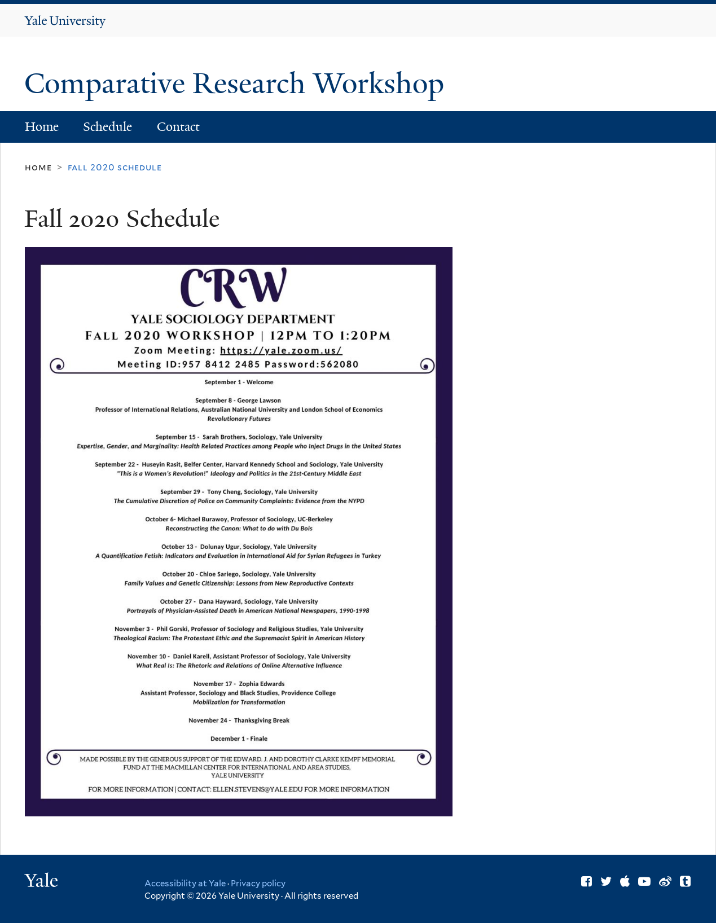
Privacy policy (258, 883)
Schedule (107, 126)
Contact (178, 126)
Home (42, 126)
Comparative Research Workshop (237, 83)
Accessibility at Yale (185, 883)
